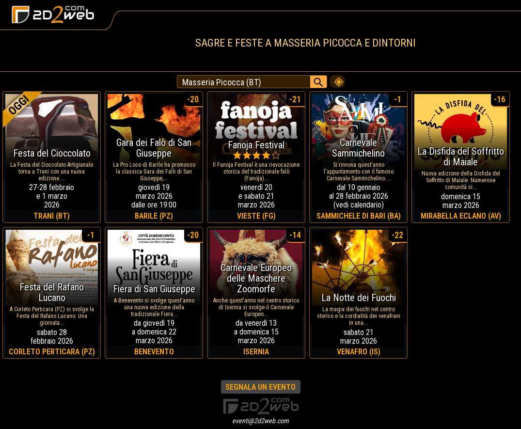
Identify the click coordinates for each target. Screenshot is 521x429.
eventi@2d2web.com (260, 421)
